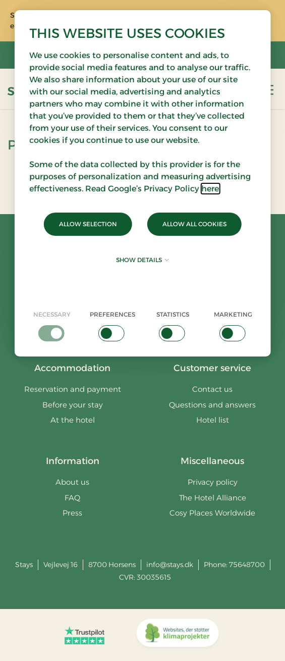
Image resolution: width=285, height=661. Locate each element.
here (210, 188)
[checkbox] (52, 325)
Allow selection (88, 224)
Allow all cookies (194, 224)
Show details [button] (142, 260)
